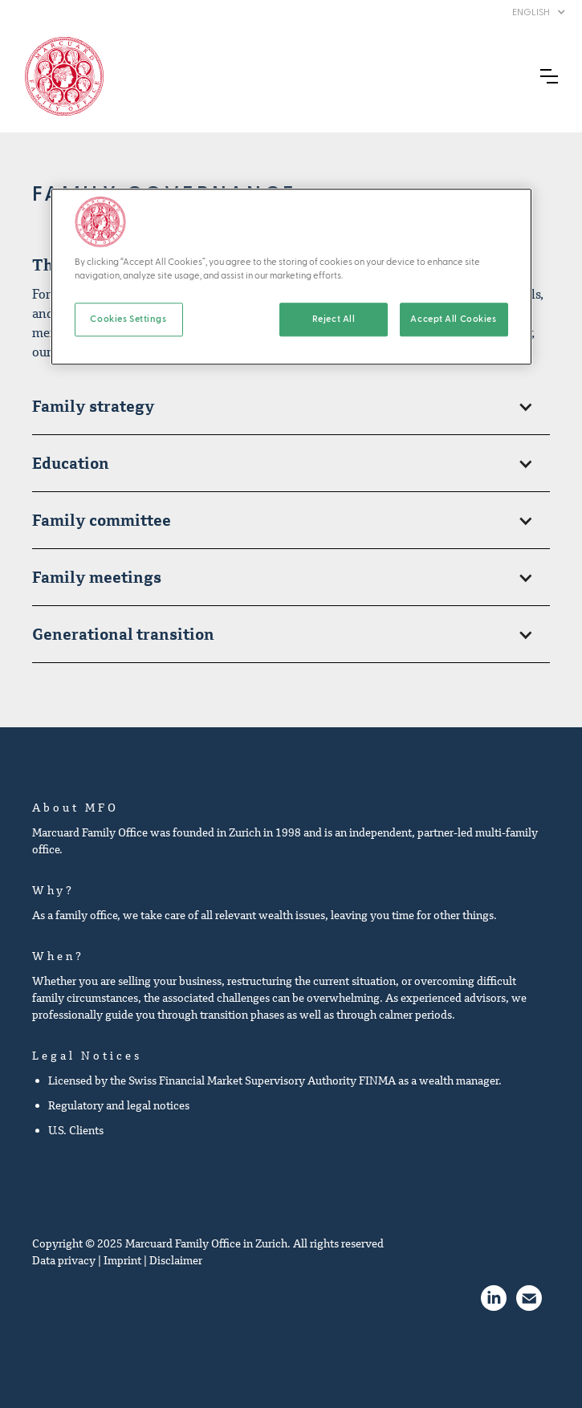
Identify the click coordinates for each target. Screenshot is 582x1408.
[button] (539, 12)
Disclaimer (175, 1260)
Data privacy (64, 1260)
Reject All (334, 319)
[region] (291, 276)
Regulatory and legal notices (118, 1105)
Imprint (122, 1260)
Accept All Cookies (453, 319)
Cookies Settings (128, 319)
